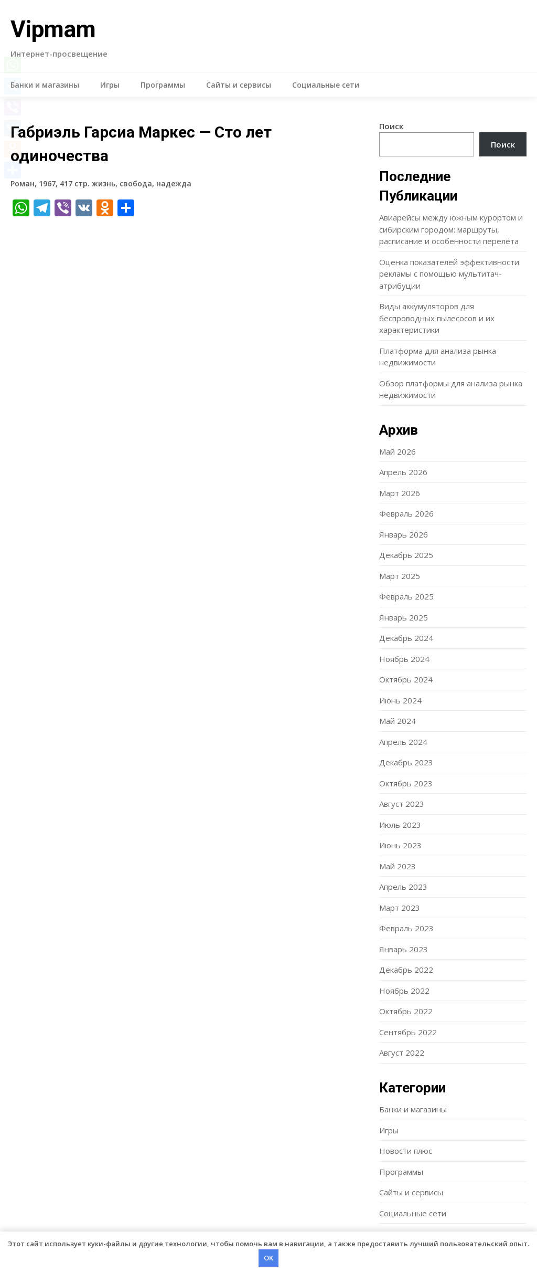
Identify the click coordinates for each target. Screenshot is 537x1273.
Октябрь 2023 (406, 783)
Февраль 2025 (406, 596)
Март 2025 (399, 576)
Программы (163, 85)
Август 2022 (401, 1052)
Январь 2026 (403, 534)
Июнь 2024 (400, 700)
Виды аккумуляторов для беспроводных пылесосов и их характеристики (437, 318)
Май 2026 (397, 451)
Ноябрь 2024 (404, 659)
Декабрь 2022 (406, 969)
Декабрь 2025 (406, 555)
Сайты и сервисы (238, 85)
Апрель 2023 (403, 886)
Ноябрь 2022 (404, 990)
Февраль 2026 (406, 513)
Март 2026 (399, 493)
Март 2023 (399, 907)
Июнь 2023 (400, 845)
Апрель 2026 (403, 472)
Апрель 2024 (403, 742)
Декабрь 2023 (406, 762)
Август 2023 (401, 803)
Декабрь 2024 (406, 638)
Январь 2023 (403, 949)
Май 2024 (397, 721)
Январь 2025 (403, 617)
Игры (110, 85)
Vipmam (53, 29)
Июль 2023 (400, 824)
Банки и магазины (44, 85)
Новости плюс (405, 1150)
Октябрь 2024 (406, 679)
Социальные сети (325, 85)
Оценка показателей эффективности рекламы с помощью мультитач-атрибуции (449, 274)
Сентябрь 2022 (408, 1032)
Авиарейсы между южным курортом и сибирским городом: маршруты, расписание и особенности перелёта (451, 229)
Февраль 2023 (406, 928)
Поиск (391, 126)
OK (268, 1258)
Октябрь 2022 (406, 1011)
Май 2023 (397, 866)
